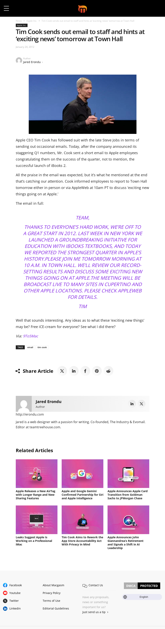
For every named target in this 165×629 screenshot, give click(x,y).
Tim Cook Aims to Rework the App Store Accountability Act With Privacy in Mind (82, 540)
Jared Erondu (32, 62)
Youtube (15, 593)
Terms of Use (51, 601)
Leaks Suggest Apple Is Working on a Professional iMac (34, 540)
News (19, 20)
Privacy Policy (51, 593)
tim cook (42, 347)
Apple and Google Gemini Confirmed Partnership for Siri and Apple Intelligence (82, 494)
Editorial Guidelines (56, 608)
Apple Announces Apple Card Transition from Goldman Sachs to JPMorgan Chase (128, 494)
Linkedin (15, 608)
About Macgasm (53, 585)
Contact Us (96, 585)
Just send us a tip (94, 612)
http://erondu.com (30, 414)
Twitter (14, 601)
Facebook (15, 585)
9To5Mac (30, 336)
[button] (156, 8)
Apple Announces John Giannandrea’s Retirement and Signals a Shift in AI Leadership (125, 542)
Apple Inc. (31, 20)
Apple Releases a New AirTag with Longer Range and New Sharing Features (35, 494)
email (30, 347)
